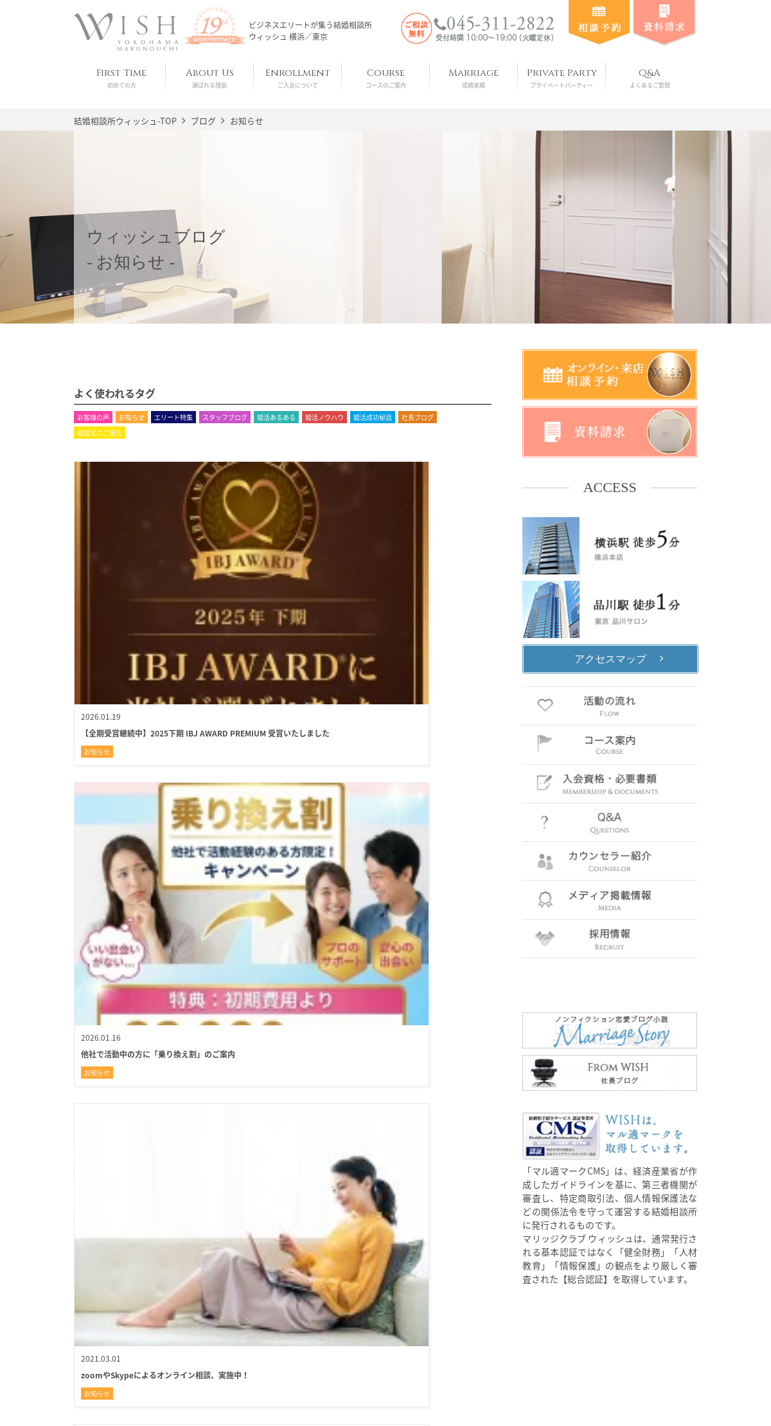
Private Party (562, 77)
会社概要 (295, 1388)
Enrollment (298, 77)
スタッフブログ (224, 417)
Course (386, 77)
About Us (210, 77)
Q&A (650, 77)
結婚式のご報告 (99, 432)
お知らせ (132, 417)
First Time (122, 77)
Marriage (474, 77)
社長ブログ (418, 417)
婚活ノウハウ (324, 417)
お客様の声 (93, 417)
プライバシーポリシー (377, 1388)
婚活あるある (276, 417)
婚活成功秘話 (372, 417)
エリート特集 (173, 417)
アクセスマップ (610, 658)
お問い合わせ (468, 1388)
